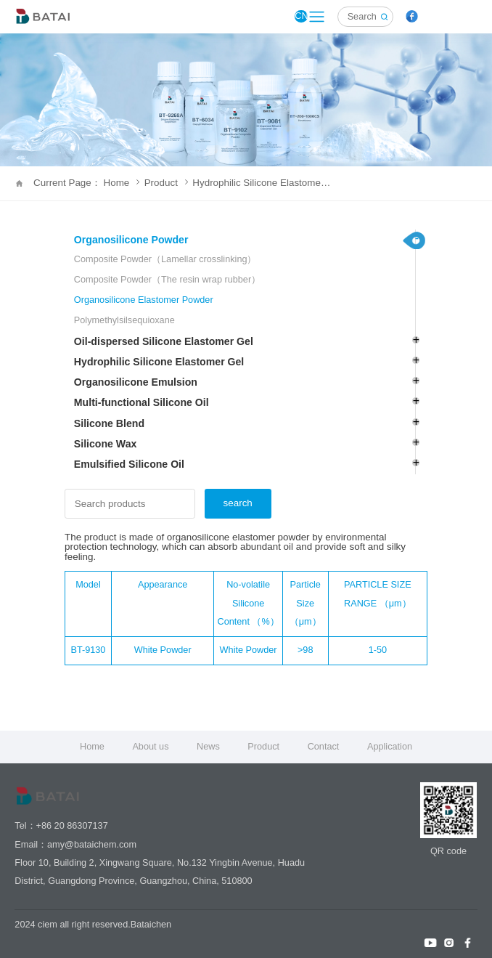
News (208, 747)
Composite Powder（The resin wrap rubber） (167, 280)
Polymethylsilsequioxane (124, 320)
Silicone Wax (105, 444)
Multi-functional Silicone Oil (141, 402)
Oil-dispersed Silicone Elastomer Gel (163, 341)
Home (92, 747)
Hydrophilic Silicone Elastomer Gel (262, 182)
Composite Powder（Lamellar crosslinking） (165, 259)
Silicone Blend (109, 423)
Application (389, 747)
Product (166, 182)
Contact (324, 747)
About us (150, 747)
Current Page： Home (86, 182)
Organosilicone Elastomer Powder (143, 300)
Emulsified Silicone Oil (129, 464)
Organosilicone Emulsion (135, 382)
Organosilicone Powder (131, 239)
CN (301, 16)
